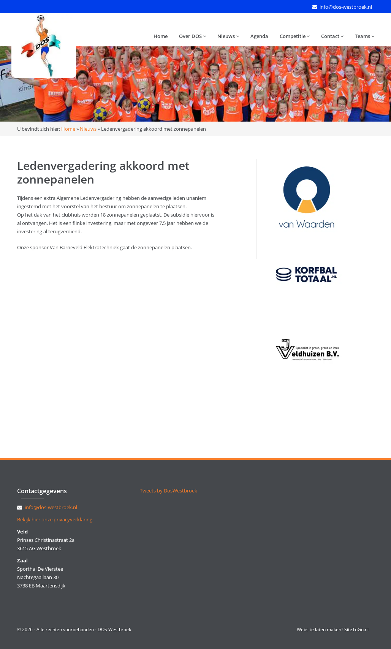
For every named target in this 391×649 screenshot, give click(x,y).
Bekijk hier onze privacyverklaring (54, 519)
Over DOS (192, 36)
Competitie (295, 36)
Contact (332, 36)
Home (161, 36)
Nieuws (228, 36)
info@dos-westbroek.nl (346, 6)
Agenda (259, 36)
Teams (364, 36)
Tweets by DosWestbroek (168, 490)
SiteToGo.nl (356, 629)
